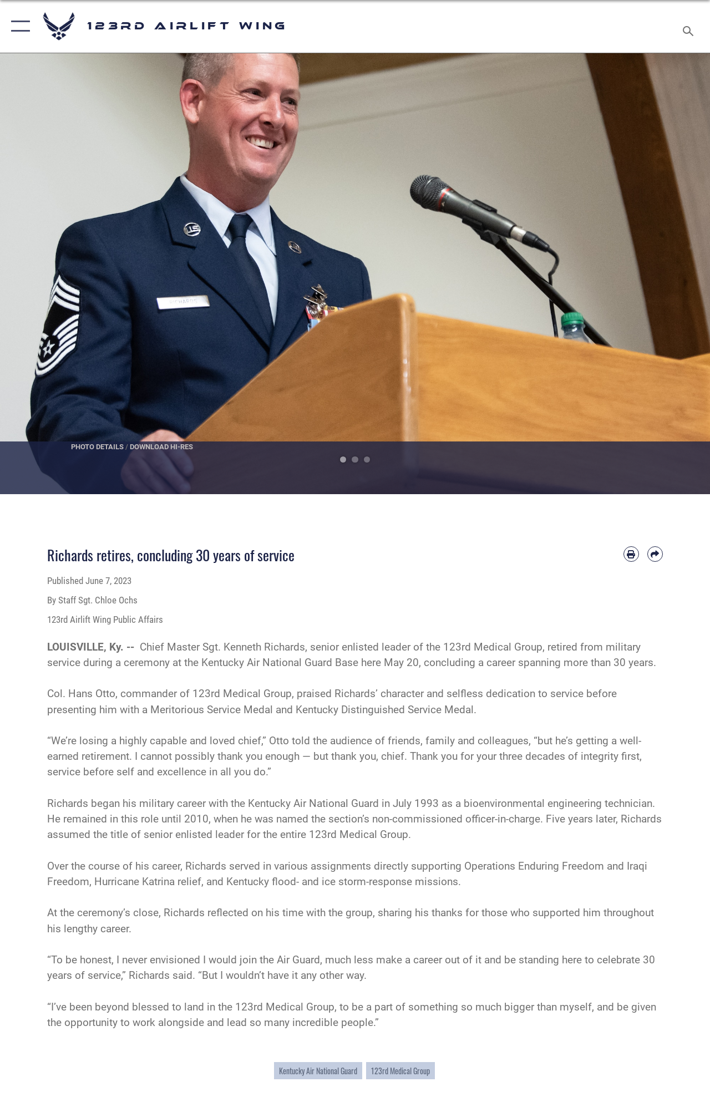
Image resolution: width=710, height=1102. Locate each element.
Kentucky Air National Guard (318, 1070)
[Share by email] (655, 554)
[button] (18, 26)
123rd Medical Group (400, 1070)
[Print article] (631, 554)
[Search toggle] (690, 26)
